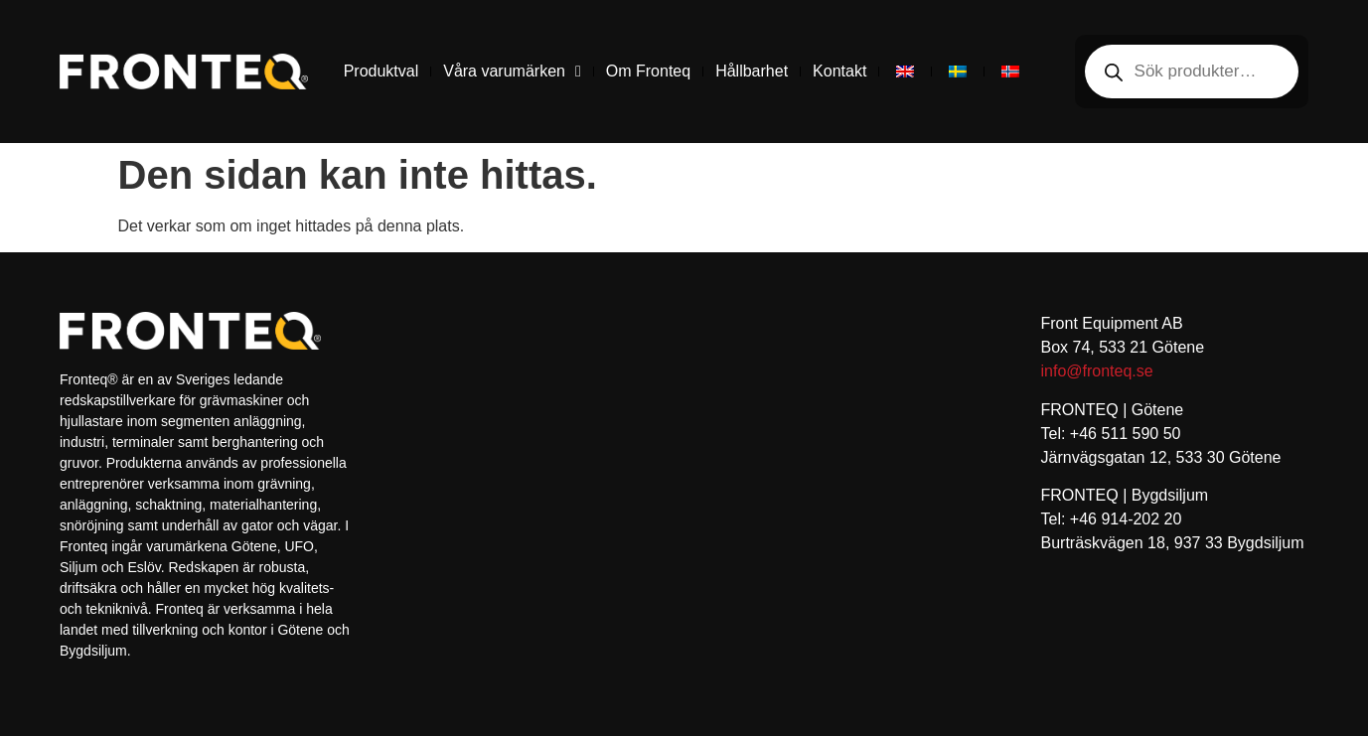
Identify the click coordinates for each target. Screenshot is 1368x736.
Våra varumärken (512, 71)
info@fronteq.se (1097, 371)
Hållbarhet (751, 71)
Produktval (381, 71)
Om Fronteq (648, 71)
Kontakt (839, 71)
